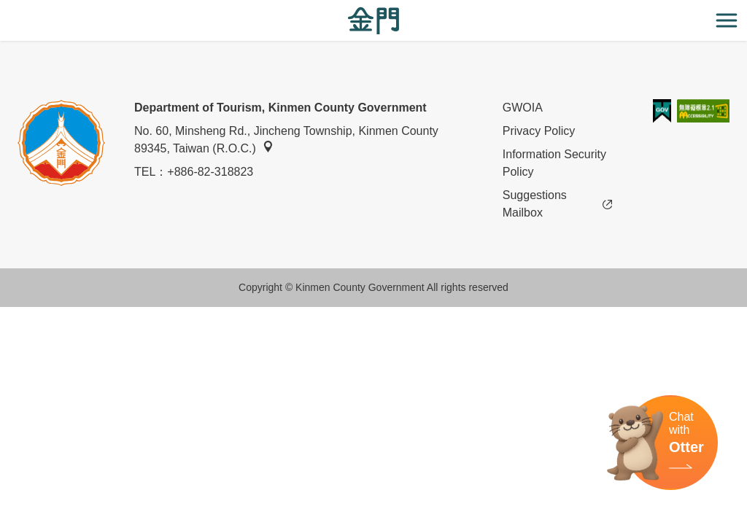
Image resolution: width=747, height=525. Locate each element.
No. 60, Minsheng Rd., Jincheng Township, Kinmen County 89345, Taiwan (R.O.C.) (286, 140)
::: (4, 8)
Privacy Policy (539, 131)
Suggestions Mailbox (557, 204)
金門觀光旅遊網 (373, 20)
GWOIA (523, 107)
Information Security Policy (554, 163)
